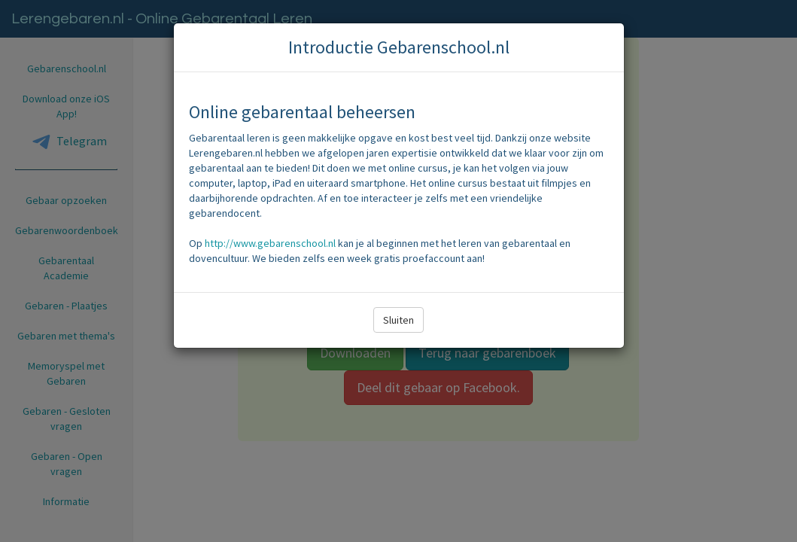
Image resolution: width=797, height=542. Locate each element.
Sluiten (398, 320)
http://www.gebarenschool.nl (270, 243)
